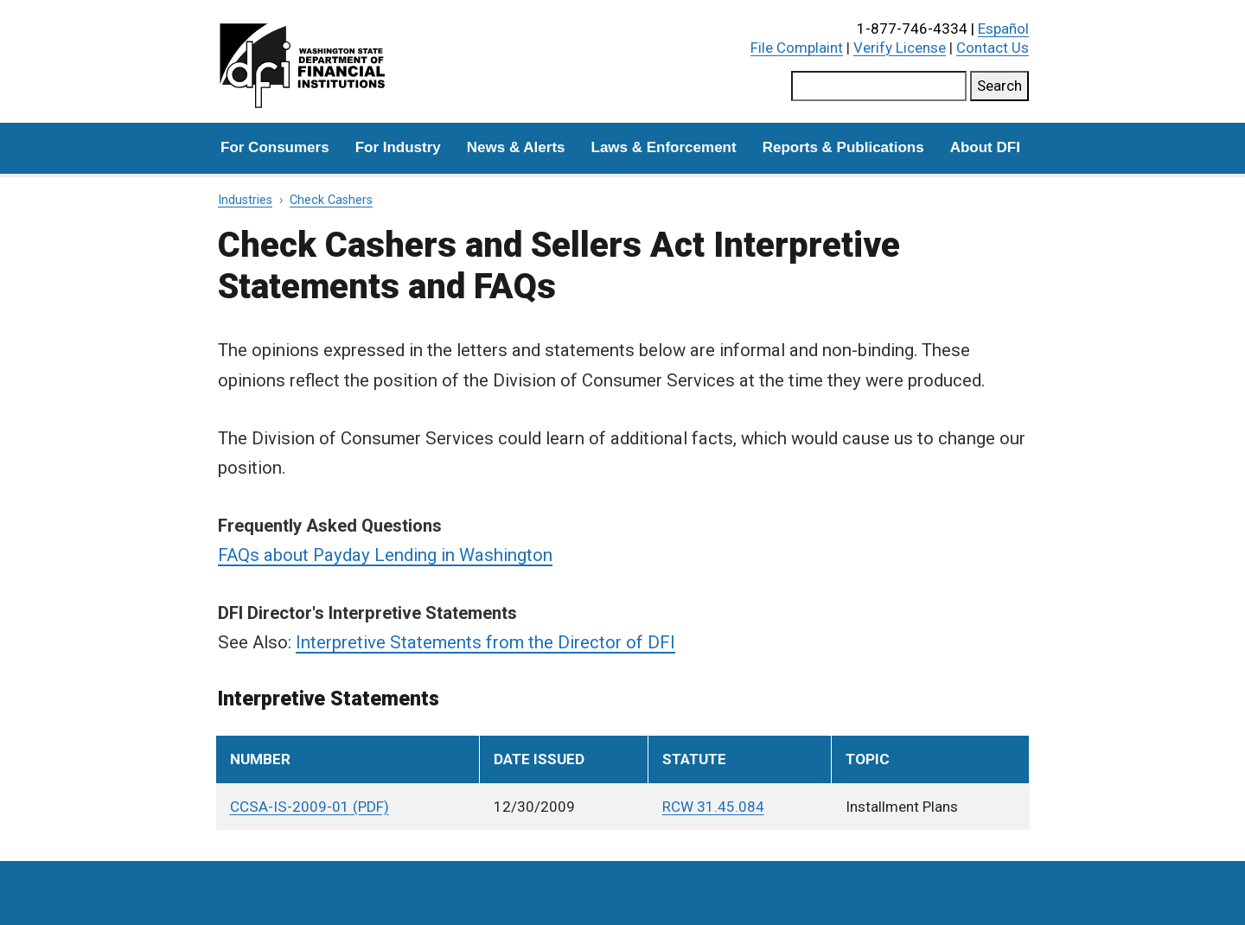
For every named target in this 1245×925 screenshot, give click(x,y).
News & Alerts (516, 147)
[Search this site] (879, 86)
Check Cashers (331, 200)
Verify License (899, 47)
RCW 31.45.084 (713, 806)
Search (999, 85)
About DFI (985, 147)
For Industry (398, 147)
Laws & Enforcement (664, 147)
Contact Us (992, 47)
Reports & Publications (843, 147)
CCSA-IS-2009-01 (289, 806)
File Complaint (796, 47)
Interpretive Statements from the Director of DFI (485, 642)
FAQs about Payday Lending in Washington (385, 555)
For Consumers (274, 147)
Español (1003, 28)
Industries (245, 200)
